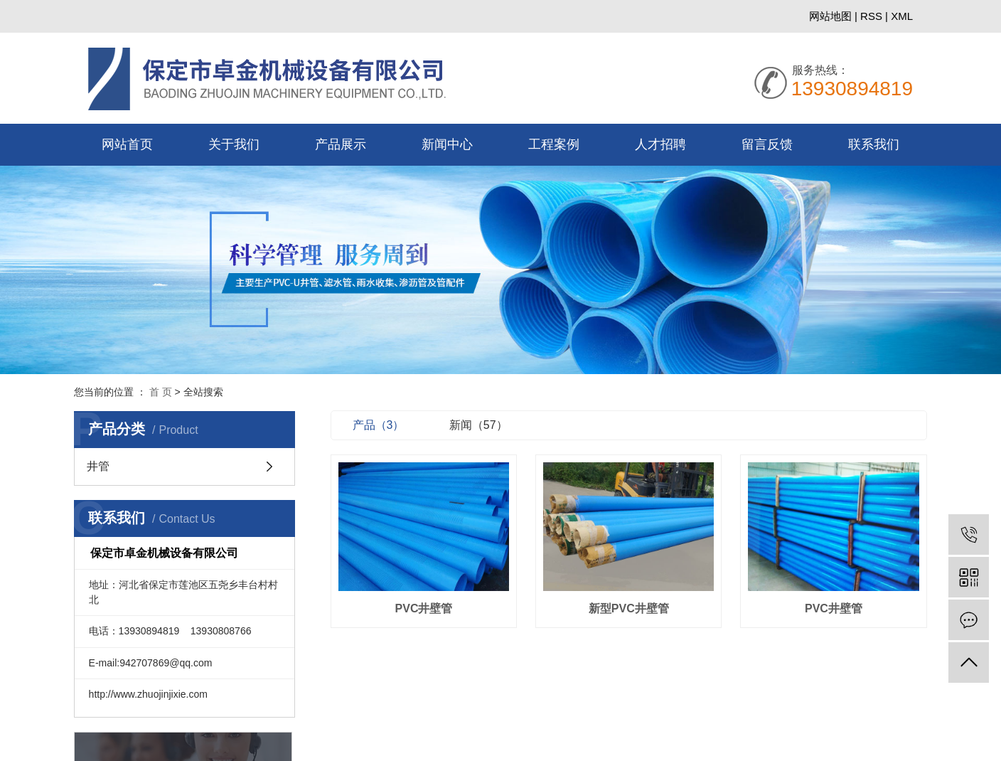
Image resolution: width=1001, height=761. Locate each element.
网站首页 (127, 144)
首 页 (160, 392)
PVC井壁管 (435, 606)
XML (902, 16)
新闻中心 (447, 144)
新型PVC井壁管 (635, 606)
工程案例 (553, 144)
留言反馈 (767, 144)
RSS (871, 16)
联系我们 (873, 144)
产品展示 (340, 144)
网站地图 (832, 16)
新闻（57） (492, 425)
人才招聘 (660, 144)
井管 (98, 467)
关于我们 (233, 144)
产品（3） (392, 425)
